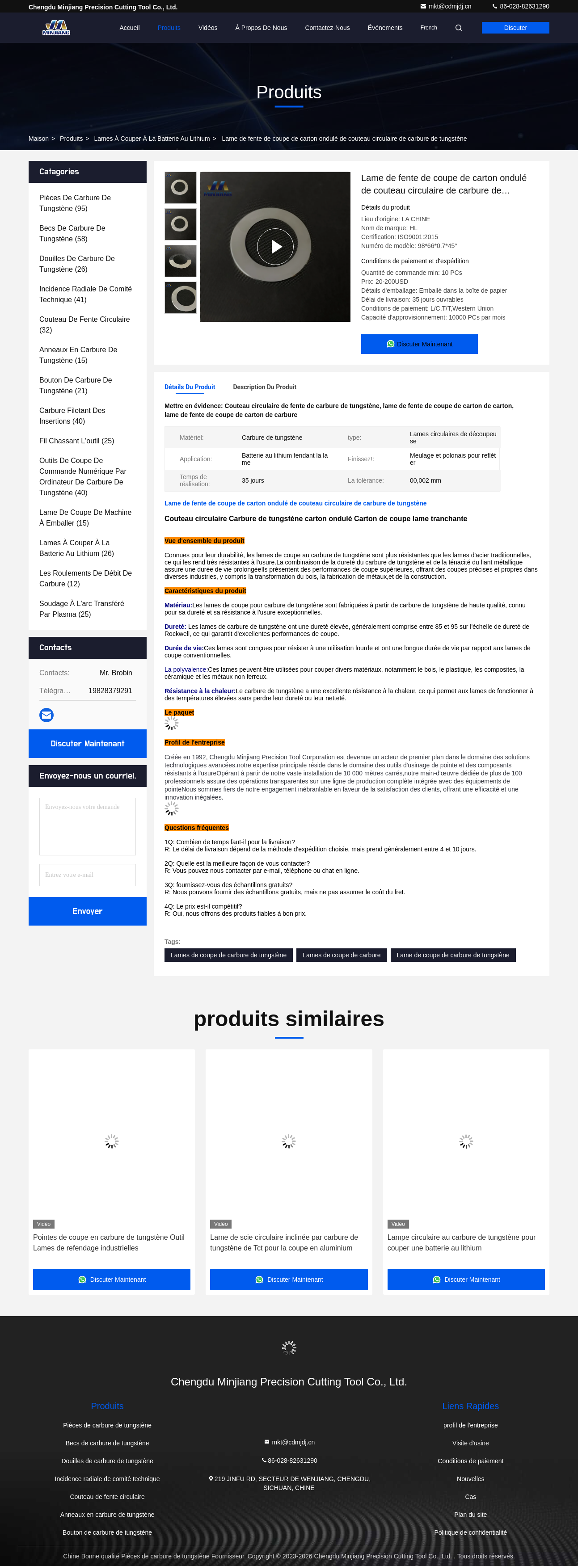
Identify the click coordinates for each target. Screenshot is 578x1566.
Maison (39, 138)
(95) (75, 203)
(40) (72, 416)
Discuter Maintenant (87, 743)
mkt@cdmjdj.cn (446, 6)
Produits (169, 27)
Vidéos (208, 27)
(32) (84, 325)
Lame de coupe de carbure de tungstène (453, 955)
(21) (75, 385)
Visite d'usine (470, 1443)
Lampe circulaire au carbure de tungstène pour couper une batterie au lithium (462, 1242)
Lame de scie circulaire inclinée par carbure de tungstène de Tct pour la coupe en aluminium (284, 1242)
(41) (85, 294)
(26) (77, 264)
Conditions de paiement (470, 1461)
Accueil (129, 27)
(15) (78, 355)
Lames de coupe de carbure (341, 955)
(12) (85, 578)
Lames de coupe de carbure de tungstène (229, 955)
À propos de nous (261, 27)
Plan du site (470, 1514)
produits (71, 138)
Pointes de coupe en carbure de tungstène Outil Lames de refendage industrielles (109, 1242)
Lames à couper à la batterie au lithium (152, 138)
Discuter (515, 27)
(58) (72, 233)
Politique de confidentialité (471, 1532)
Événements (385, 27)
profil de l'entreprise (470, 1425)
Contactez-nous (327, 27)
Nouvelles (470, 1478)
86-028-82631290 (520, 6)
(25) (76, 441)
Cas (470, 1496)
